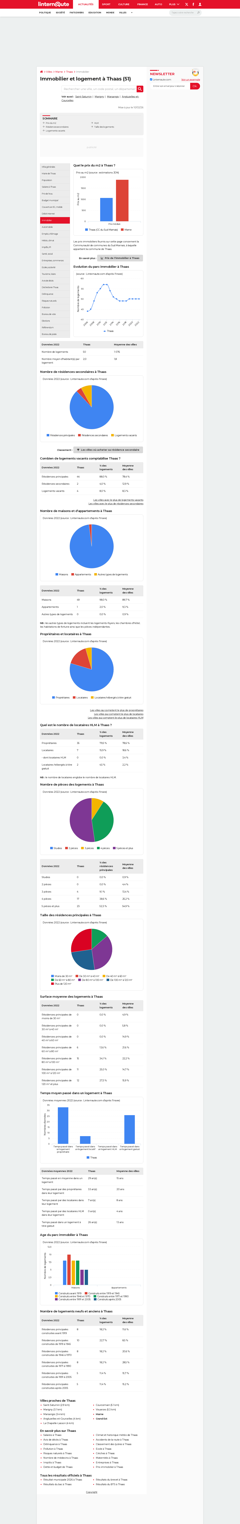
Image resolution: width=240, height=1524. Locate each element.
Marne (59, 71)
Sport (106, 4)
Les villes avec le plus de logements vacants (118, 500)
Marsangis (113, 96)
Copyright (91, 1492)
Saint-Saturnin (83, 96)
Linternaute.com (160, 79)
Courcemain (103, 1405)
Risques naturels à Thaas (57, 1453)
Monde (110, 12)
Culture (123, 4)
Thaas (69, 71)
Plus (174, 4)
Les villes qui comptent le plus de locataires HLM (116, 717)
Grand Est (101, 1418)
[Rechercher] (185, 12)
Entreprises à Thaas (107, 1462)
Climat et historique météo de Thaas (117, 1435)
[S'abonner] (175, 86)
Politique (45, 12)
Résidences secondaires (57, 127)
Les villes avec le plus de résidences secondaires (116, 503)
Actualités (85, 4)
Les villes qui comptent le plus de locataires (119, 714)
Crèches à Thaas (105, 1453)
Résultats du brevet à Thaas (112, 1479)
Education (94, 12)
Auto (158, 4)
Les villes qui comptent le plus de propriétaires (116, 710)
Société (60, 12)
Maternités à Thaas (107, 1457)
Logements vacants (55, 130)
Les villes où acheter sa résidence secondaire (110, 449)
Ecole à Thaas (104, 1448)
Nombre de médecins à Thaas (60, 1457)
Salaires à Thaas (52, 1435)
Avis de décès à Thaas (55, 1439)
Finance (142, 4)
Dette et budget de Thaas (57, 1467)
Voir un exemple (190, 79)
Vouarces (101, 1409)
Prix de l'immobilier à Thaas (122, 258)
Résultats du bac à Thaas (57, 1484)
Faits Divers (77, 12)
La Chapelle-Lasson (54, 1423)
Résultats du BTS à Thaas (110, 1484)
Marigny (99, 96)
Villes (122, 12)
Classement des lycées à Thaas (114, 1444)
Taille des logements (104, 127)
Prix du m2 (51, 123)
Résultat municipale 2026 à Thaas (62, 1479)
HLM (96, 123)
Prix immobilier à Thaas (109, 1467)
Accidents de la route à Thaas (112, 1439)
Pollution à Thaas (53, 1448)
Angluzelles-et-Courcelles (57, 1418)
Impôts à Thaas (52, 1462)
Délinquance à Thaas (55, 1444)
